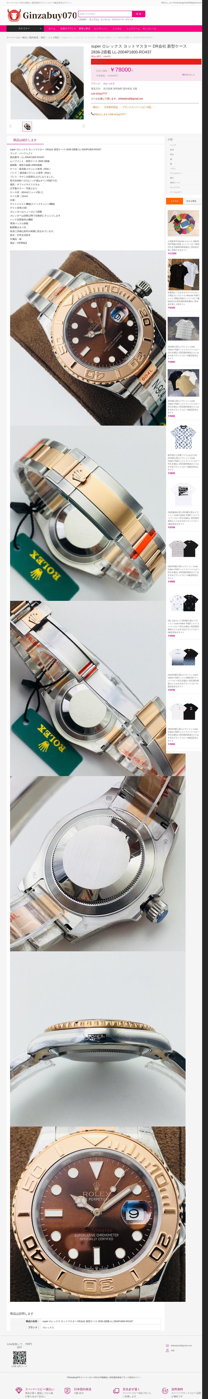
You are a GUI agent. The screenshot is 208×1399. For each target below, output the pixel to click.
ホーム (52, 28)
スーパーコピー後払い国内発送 (22, 37)
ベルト (173, 168)
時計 (43, 37)
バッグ (173, 145)
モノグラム (94, 19)
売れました (188, 75)
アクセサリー (176, 173)
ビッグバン (105, 19)
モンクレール (149, 28)
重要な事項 (84, 28)
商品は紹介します (25, 140)
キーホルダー (176, 192)
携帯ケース (175, 183)
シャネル (117, 28)
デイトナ (129, 19)
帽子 (172, 178)
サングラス (175, 187)
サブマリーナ (118, 19)
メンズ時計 (53, 37)
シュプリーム (133, 28)
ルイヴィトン (101, 28)
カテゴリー (30, 28)
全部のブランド (68, 28)
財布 (172, 150)
